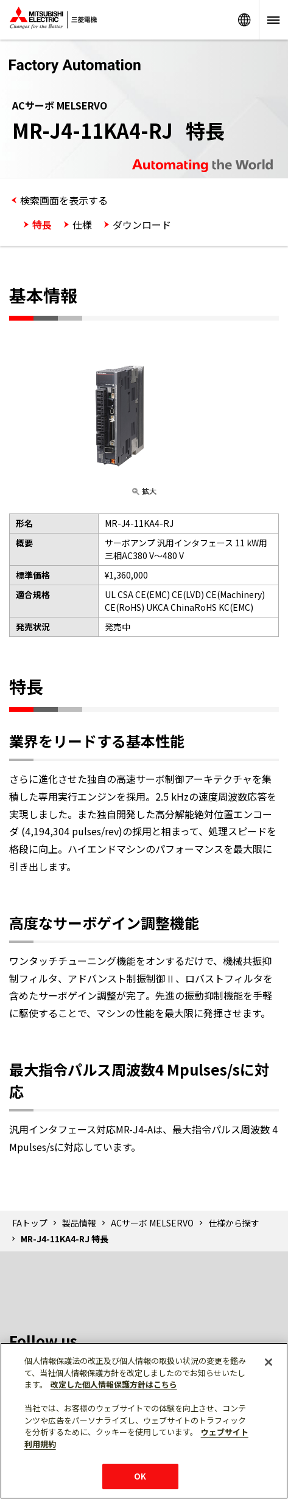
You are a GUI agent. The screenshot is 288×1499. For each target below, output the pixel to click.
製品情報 (79, 1223)
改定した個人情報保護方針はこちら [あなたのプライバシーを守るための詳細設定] (114, 1384)
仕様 (82, 224)
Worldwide (244, 20)
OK (140, 1476)
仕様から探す (233, 1223)
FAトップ (29, 1223)
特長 (42, 224)
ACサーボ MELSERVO (152, 1223)
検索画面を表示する (64, 200)
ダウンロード (142, 224)
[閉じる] (268, 1362)
